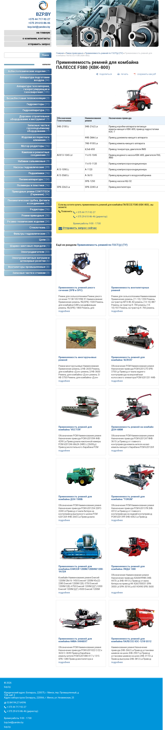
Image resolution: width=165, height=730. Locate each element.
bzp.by (7, 727)
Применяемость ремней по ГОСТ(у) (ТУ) (104, 53)
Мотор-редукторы (35, 146)
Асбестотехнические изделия (28, 71)
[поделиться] (103, 74)
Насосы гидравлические (31, 167)
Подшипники (39, 173)
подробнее (64, 311)
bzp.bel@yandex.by (39, 27)
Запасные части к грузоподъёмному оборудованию (38, 128)
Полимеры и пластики (33, 185)
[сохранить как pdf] (145, 74)
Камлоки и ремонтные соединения (35, 154)
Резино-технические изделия (28, 221)
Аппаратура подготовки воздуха (34, 79)
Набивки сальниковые (33, 161)
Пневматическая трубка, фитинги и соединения (28, 202)
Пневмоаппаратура (34, 179)
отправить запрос (39, 44)
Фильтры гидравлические (31, 233)
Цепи (44, 239)
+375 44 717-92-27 (39, 19)
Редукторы (39, 209)
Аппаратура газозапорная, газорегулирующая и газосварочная (33, 89)
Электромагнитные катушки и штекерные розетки (30, 259)
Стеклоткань (39, 227)
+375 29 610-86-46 (39, 23)
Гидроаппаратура (36, 110)
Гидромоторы (38, 104)
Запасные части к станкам (30, 272)
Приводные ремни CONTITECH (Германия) (30, 193)
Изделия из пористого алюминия (35, 139)
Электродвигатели (35, 251)
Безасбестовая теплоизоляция (28, 98)
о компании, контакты (36, 38)
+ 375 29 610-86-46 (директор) (90, 216)
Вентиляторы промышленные (28, 266)
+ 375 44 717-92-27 (84, 212)
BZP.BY (43, 9)
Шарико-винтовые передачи (29, 245)
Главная (60, 53)
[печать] (123, 74)
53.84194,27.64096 (16, 702)
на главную (43, 32)
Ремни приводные (35, 215)
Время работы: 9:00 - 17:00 (87, 223)
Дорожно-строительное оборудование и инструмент (29, 118)
